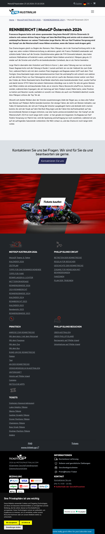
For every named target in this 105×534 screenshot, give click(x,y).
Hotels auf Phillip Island (19, 376)
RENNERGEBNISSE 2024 (54, 20)
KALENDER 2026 (16, 261)
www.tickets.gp (30, 447)
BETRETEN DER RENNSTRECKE (68, 257)
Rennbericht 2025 (16, 309)
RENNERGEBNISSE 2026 (19, 285)
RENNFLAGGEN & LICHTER (21, 277)
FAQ (30, 443)
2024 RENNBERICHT (18, 289)
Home (11, 20)
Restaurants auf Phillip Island (66, 340)
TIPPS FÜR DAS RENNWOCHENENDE (25, 269)
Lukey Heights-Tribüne (18, 407)
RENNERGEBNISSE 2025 (19, 313)
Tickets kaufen (52, 202)
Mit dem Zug (14, 344)
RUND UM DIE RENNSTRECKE (22, 352)
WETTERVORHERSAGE (19, 281)
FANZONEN (59, 276)
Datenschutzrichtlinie (18, 468)
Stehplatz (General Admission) (21, 403)
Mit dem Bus (14, 348)
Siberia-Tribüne (15, 411)
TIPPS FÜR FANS (16, 273)
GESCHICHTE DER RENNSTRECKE (68, 265)
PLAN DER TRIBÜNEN (63, 280)
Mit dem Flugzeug (16, 340)
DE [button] (86, 3)
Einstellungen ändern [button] (13, 527)
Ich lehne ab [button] (26, 523)
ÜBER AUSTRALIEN (62, 332)
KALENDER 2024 (16, 297)
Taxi (10, 360)
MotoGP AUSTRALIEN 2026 (29, 20)
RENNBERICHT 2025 (18, 301)
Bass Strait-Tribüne (17, 427)
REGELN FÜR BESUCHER (64, 261)
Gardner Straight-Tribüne (19, 415)
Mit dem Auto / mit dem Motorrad (23, 336)
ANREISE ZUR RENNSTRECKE (22, 332)
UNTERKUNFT (15, 372)
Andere (12, 435)
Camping (12, 380)
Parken (12, 356)
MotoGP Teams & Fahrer (19, 257)
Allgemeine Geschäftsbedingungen (23, 465)
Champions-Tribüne (17, 423)
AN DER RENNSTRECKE (19, 364)
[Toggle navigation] (92, 11)
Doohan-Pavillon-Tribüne (19, 431)
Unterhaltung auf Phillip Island (67, 344)
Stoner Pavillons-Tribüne (19, 419)
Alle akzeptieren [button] (11, 523)
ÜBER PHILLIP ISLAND (64, 336)
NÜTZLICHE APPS (17, 384)
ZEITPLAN (13, 265)
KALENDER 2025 (16, 305)
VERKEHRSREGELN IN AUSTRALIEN (24, 368)
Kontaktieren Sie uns (52, 160)
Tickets (75, 443)
